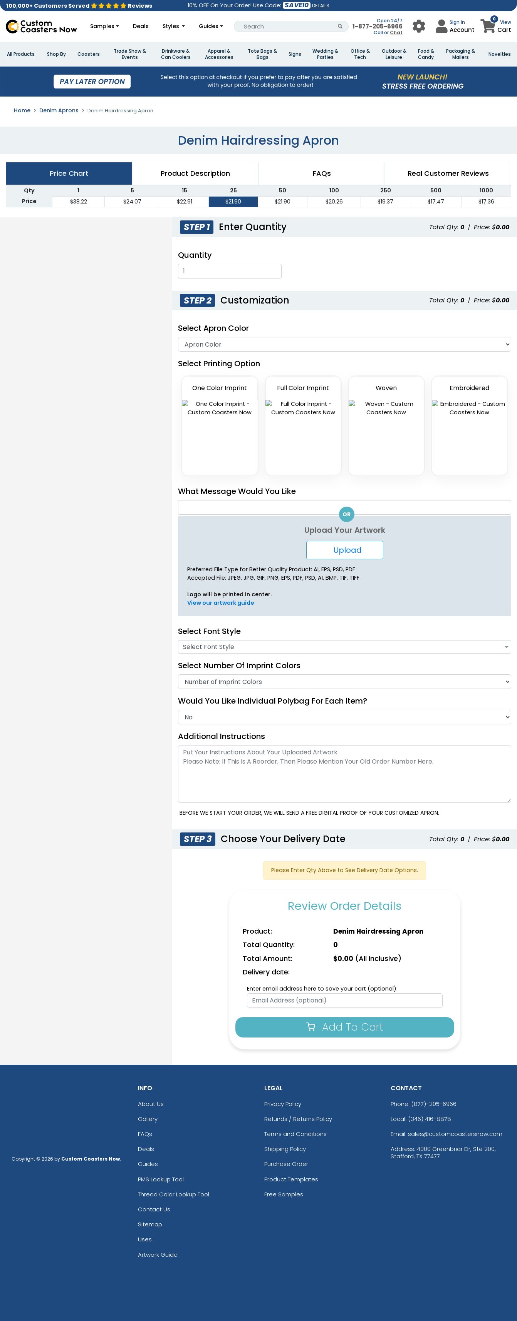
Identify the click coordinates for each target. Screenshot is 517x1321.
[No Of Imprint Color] (344, 681)
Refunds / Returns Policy (298, 1119)
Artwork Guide (158, 1255)
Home (22, 110)
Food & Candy (426, 54)
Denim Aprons (59, 110)
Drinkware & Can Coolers (176, 54)
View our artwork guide (220, 603)
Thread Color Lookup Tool (173, 1194)
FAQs (145, 1134)
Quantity (195, 255)
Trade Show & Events (130, 54)
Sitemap (150, 1224)
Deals (141, 26)
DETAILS (320, 5)
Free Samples (283, 1194)
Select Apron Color (213, 328)
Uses (145, 1239)
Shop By (56, 54)
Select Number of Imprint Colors (239, 665)
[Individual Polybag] (344, 717)
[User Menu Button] (419, 26)
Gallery (148, 1119)
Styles (172, 26)
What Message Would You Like (237, 491)
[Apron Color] (344, 344)
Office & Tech (360, 54)
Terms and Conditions (295, 1134)
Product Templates (291, 1179)
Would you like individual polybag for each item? (276, 701)
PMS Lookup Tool (161, 1179)
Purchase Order (286, 1164)
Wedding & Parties (325, 54)
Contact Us (154, 1209)
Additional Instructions (221, 736)
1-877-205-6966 (377, 26)
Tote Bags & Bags (262, 54)
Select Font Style (209, 631)
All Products (21, 54)
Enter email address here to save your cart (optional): (322, 988)
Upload (345, 550)
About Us (151, 1104)
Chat (396, 32)
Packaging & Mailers (460, 54)
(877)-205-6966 (434, 1104)
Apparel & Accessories (219, 54)
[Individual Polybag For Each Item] (372, 701)
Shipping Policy (285, 1149)
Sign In (457, 22)
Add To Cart (344, 1026)
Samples (102, 26)
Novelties (499, 54)
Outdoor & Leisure (394, 54)
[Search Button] (340, 26)
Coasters (88, 54)
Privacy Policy (282, 1104)
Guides (208, 26)
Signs (295, 54)
